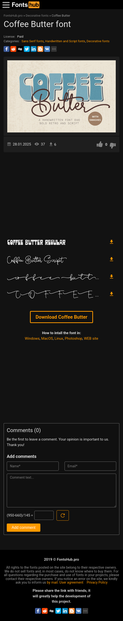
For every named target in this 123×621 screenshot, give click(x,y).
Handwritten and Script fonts (65, 41)
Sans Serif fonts (33, 41)
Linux (59, 338)
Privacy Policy (97, 582)
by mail (52, 582)
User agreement (71, 582)
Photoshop (73, 338)
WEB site (91, 338)
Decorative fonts (98, 41)
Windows (32, 338)
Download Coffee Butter (61, 317)
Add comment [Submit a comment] (24, 527)
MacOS (47, 338)
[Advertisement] (61, 193)
